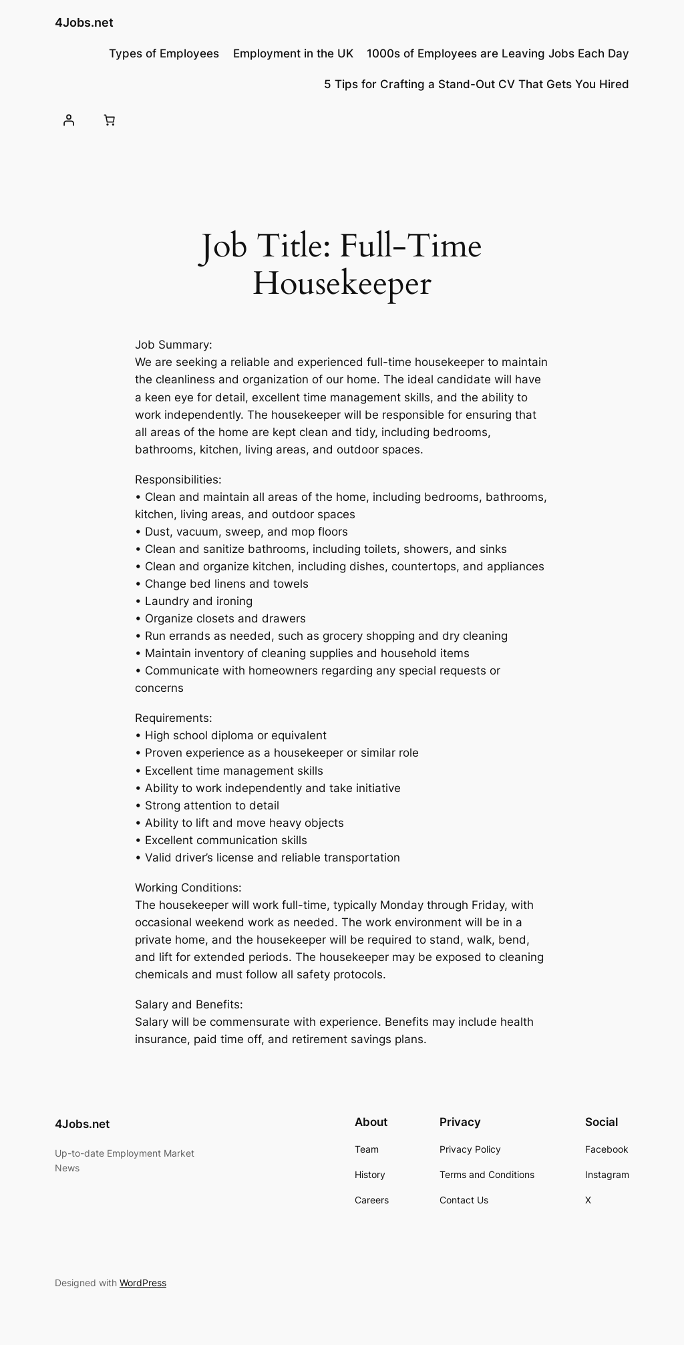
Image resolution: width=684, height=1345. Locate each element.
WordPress (143, 1282)
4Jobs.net (84, 22)
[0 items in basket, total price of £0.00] (110, 120)
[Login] (69, 120)
